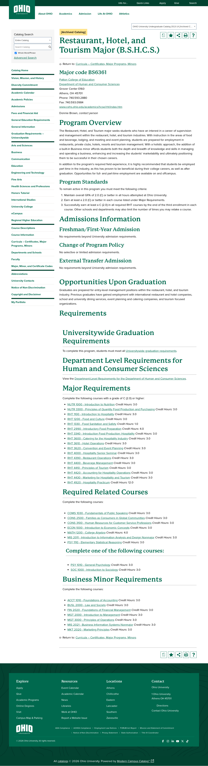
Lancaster (111, 706)
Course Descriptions (23, 228)
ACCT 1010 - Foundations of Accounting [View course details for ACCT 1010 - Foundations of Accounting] (92, 600)
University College (22, 206)
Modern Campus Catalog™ (133, 761)
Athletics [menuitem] (124, 14)
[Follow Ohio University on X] (182, 741)
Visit (18, 712)
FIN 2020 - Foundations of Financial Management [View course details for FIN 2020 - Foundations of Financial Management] (99, 610)
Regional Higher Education (26, 220)
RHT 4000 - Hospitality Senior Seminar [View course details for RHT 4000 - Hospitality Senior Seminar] (92, 453)
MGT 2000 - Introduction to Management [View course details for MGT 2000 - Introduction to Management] (93, 615)
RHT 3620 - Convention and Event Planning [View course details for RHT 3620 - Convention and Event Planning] (95, 448)
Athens (110, 688)
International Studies (23, 200)
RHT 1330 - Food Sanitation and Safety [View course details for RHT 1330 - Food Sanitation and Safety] (91, 424)
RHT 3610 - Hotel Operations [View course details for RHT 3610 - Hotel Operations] (85, 443)
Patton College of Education (77, 80)
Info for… (124, 3)
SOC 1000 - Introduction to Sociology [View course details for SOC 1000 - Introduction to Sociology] (94, 570)
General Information (23, 127)
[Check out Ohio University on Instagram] (168, 741)
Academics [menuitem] (65, 14)
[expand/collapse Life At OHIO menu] (115, 13)
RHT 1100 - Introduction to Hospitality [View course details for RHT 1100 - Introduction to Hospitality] (90, 414)
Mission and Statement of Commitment (157, 728)
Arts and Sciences (21, 145)
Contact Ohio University (165, 710)
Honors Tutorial (20, 193)
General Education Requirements (30, 120)
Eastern (110, 700)
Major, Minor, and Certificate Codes (32, 266)
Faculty (15, 259)
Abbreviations (19, 274)
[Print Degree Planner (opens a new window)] (163, 35)
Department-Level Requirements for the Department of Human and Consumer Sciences (130, 379)
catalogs (63, 761)
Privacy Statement (110, 732)
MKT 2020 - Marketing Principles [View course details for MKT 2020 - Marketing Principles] (88, 629)
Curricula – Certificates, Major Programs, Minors (28, 244)
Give (176, 3)
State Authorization (129, 732)
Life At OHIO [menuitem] (105, 14)
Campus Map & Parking (29, 718)
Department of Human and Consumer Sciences (89, 84)
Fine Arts (16, 179)
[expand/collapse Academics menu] (74, 13)
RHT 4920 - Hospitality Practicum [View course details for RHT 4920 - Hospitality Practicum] (88, 482)
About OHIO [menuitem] (45, 14)
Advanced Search (25, 58)
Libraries (66, 706)
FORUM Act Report (128, 728)
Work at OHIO (69, 712)
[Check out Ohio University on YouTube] (178, 741)
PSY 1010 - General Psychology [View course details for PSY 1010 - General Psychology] (90, 565)
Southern (111, 712)
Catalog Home (19, 70)
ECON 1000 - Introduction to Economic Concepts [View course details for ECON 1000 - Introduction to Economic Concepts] (98, 528)
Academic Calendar (22, 93)
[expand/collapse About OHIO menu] (55, 13)
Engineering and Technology (27, 173)
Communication (20, 159)
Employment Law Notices (105, 728)
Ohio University (31, 740)
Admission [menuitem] (85, 14)
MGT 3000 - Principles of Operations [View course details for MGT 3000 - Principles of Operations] (90, 620)
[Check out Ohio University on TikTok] (187, 741)
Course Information (22, 235)
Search (191, 3)
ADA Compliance (62, 728)
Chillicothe (112, 694)
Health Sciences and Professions (30, 186)
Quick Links (144, 3)
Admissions (18, 106)
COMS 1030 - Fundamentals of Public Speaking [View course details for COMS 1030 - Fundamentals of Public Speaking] (97, 513)
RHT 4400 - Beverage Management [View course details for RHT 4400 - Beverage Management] (90, 463)
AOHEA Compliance (82, 728)
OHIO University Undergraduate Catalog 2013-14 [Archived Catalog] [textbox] (163, 26)
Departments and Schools (26, 252)
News (64, 700)
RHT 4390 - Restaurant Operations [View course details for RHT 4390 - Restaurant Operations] (89, 458)
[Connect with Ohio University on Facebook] (163, 741)
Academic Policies (22, 99)
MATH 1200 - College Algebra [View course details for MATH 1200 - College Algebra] (86, 532)
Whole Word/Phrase (27, 52)
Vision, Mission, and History (27, 78)
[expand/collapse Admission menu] (93, 13)
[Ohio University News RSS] (192, 741)
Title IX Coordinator (150, 732)
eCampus (17, 213)
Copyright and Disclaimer (26, 294)
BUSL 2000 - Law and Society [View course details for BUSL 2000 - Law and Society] (86, 605)
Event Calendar (70, 688)
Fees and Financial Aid (24, 113)
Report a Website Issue (74, 718)
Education (17, 166)
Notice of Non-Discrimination (28, 287)
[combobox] (163, 26)
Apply (162, 3)
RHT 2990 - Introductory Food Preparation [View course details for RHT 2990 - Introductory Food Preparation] (94, 429)
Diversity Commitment (24, 85)
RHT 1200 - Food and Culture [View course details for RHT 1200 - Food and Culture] (86, 419)
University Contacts (22, 281)
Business (16, 152)
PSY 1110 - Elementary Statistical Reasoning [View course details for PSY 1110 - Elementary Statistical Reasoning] (94, 542)
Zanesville (112, 718)
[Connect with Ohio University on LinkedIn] (173, 741)
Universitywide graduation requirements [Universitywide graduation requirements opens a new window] (151, 351)
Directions (162, 705)
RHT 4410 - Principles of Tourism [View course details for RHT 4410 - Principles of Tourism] (88, 468)
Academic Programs (27, 700)
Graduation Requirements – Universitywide (27, 136)
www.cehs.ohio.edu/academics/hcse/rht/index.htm (90, 107)
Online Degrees (25, 706)
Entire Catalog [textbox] (22, 40)
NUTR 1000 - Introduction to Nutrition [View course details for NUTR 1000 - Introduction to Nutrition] (91, 404)
